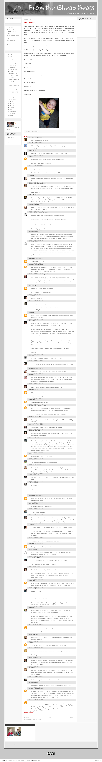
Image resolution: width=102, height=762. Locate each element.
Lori (30, 156)
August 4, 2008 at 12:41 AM (36, 300)
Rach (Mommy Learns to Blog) (37, 274)
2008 (9, 61)
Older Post (72, 717)
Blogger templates (6, 760)
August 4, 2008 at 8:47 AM (36, 360)
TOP (100, 760)
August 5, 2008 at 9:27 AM (36, 543)
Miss (30, 509)
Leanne (31, 648)
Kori (30, 374)
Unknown (31, 166)
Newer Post (26, 717)
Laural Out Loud (33, 430)
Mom (30, 453)
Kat (29, 368)
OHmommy (32, 482)
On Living (9, 38)
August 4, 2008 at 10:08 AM (36, 374)
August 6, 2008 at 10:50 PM (36, 666)
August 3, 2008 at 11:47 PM (36, 294)
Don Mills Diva (32, 557)
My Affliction (9, 37)
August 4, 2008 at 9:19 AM (36, 368)
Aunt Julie (31, 437)
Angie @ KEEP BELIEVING (36, 183)
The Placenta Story (11, 29)
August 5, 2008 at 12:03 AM (36, 508)
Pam (30, 175)
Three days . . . (12, 97)
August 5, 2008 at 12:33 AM (36, 524)
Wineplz (31, 607)
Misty (30, 301)
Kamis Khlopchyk (33, 204)
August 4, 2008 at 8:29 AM (36, 354)
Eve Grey (31, 258)
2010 (9, 56)
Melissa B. (31, 241)
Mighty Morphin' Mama (35, 424)
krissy (30, 295)
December (12, 63)
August (11, 71)
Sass (30, 543)
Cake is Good (12, 95)
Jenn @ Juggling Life (34, 137)
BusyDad (31, 657)
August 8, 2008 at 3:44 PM (36, 711)
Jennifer (31, 320)
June (11, 103)
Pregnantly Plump (33, 416)
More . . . (9, 44)
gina (30, 642)
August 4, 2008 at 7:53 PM (36, 453)
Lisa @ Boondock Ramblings (36, 212)
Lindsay (31, 514)
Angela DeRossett (33, 634)
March (11, 109)
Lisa (30, 355)
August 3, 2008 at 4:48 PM (36, 175)
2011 (9, 54)
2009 (9, 59)
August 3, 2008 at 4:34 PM (36, 155)
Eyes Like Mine (10, 27)
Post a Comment (28, 712)
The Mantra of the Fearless (13, 35)
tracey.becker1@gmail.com (36, 405)
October (11, 67)
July (11, 101)
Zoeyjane (31, 150)
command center (11, 745)
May (11, 105)
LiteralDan (31, 143)
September (12, 69)
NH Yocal (31, 625)
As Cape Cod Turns (34, 677)
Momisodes (32, 549)
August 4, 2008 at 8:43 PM (36, 458)
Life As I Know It (33, 474)
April (11, 107)
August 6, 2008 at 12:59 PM (36, 641)
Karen (30, 459)
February (12, 111)
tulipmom (31, 285)
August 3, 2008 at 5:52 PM (36, 194)
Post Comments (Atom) (35, 719)
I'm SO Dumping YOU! (14, 89)
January (11, 113)
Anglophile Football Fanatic (36, 264)
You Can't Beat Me (11, 40)
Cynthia (31, 495)
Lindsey (31, 566)
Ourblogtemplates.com (32, 760)
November (12, 65)
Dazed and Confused (34, 688)
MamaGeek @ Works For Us (36, 588)
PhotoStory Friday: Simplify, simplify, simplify (13, 75)
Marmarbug (32, 384)
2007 (9, 115)
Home (49, 717)
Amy (30, 667)
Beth (30, 194)
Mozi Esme (32, 389)
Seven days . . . (12, 99)
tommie (31, 464)
